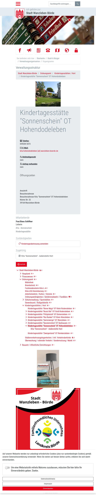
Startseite (41, 58)
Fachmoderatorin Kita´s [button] (34, 288)
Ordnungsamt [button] (27, 279)
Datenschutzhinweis (48, 479)
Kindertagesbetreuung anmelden (33, 244)
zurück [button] (21, 264)
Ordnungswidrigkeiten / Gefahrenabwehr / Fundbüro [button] (46, 297)
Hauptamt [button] (26, 273)
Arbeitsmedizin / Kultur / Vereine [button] (38, 294)
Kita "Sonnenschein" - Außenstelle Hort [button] (46, 329)
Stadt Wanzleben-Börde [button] (28, 270)
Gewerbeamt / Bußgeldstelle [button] (36, 302)
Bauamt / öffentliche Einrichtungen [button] (36, 345)
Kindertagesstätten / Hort (64, 73)
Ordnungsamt (45, 73)
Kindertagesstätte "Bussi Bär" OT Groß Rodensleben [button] (49, 311)
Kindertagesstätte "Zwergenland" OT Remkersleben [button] (49, 333)
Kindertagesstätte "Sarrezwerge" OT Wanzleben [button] (47, 320)
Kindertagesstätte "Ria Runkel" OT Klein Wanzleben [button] (49, 317)
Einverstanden (48, 488)
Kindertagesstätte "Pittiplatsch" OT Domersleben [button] (47, 314)
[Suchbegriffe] (62, 3)
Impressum (48, 484)
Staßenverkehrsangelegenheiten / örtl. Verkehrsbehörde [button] (48, 337)
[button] (9, 30)
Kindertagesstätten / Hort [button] (35, 305)
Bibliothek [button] (29, 282)
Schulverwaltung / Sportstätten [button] (37, 300)
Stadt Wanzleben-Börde (27, 73)
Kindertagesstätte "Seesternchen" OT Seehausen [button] (47, 323)
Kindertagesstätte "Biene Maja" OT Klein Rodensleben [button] (50, 308)
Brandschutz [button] (30, 285)
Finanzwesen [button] (27, 276)
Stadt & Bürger (53, 58)
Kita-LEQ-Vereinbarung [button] (34, 291)
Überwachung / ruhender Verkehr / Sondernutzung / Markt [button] (48, 340)
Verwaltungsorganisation (30, 61)
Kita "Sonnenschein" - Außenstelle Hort (36, 256)
